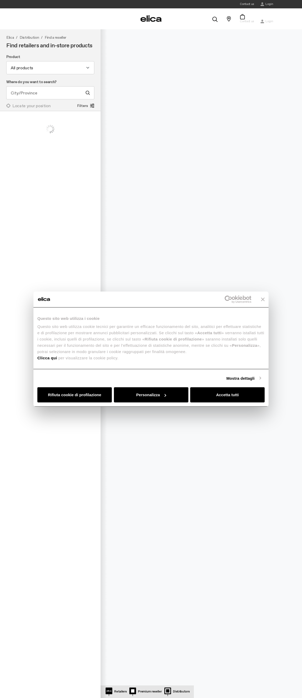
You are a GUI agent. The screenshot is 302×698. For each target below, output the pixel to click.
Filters (85, 106)
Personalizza (151, 395)
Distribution (29, 38)
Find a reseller (55, 38)
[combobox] (50, 67)
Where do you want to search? (31, 82)
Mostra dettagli (240, 378)
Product (13, 57)
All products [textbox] (22, 68)
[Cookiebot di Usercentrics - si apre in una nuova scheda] (228, 299)
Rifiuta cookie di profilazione (74, 395)
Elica (10, 38)
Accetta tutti (227, 395)
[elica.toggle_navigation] (31, 18)
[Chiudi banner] (263, 299)
